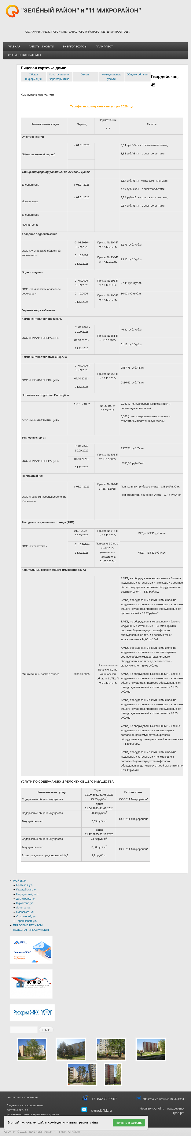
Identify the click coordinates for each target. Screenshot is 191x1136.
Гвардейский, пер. (27, 894)
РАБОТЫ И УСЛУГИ (41, 46)
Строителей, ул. (26, 916)
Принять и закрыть (129, 1122)
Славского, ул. (25, 912)
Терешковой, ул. (26, 920)
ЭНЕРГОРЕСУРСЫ (75, 46)
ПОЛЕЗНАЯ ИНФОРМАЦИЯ (31, 929)
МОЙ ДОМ (19, 880)
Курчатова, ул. (25, 903)
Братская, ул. (24, 885)
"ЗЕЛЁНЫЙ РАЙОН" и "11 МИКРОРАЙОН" (81, 10)
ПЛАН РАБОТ (104, 46)
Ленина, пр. (23, 907)
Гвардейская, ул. (26, 889)
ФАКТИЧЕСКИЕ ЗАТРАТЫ (24, 55)
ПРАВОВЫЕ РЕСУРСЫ (28, 925)
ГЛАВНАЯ (14, 46)
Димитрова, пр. (25, 898)
